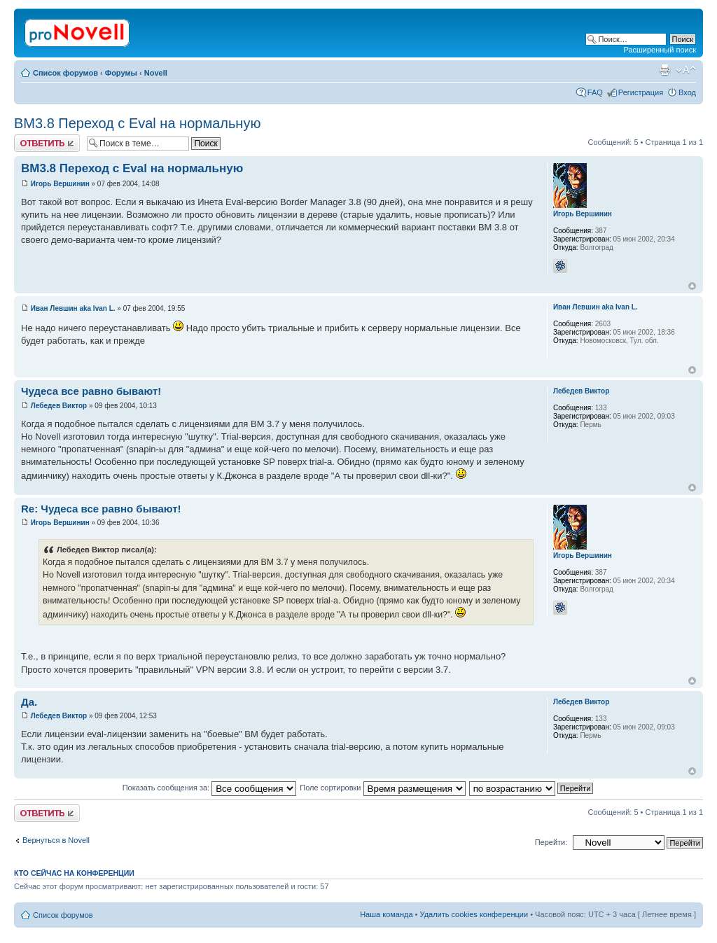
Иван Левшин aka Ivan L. (73, 308)
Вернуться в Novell (56, 840)
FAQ (595, 92)
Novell (155, 73)
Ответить (47, 143)
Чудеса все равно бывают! (91, 391)
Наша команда (386, 914)
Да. (29, 702)
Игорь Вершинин (60, 184)
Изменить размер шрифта (686, 70)
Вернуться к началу (692, 286)
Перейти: (551, 842)
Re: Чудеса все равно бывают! (101, 509)
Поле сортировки (382, 787)
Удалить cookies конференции (474, 914)
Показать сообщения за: (210, 787)
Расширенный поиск (659, 50)
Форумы (121, 73)
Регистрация (640, 92)
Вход (687, 92)
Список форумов (65, 73)
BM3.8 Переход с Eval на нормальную (137, 123)
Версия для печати (664, 70)
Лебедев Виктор (59, 406)
